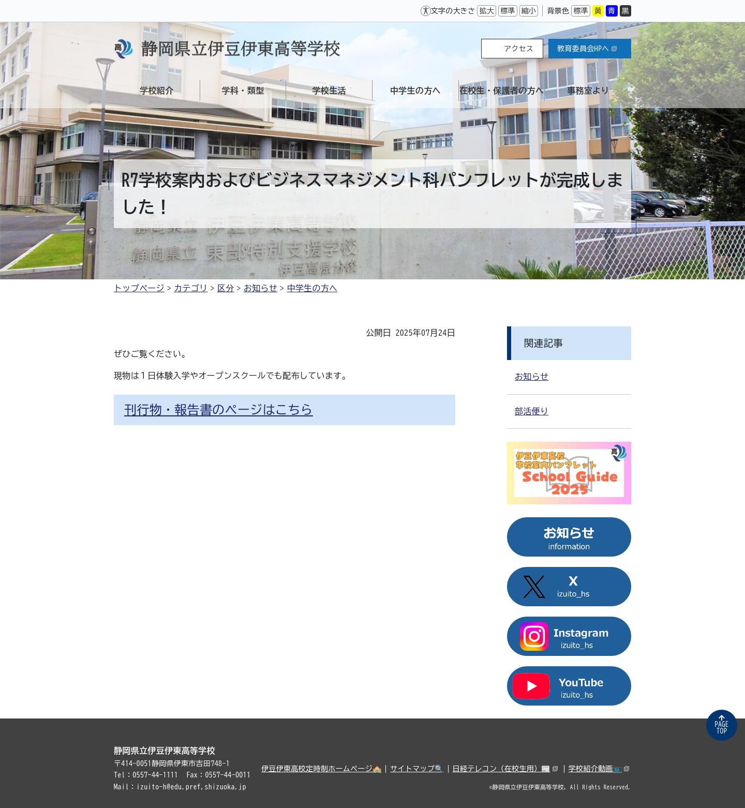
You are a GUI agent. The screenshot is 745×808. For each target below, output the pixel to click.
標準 (507, 10)
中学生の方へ (312, 288)
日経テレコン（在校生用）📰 (505, 768)
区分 (225, 288)
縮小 (529, 10)
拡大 (486, 10)
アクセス (518, 48)
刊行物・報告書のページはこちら (218, 409)
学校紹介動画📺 (599, 768)
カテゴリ (190, 288)
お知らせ (260, 288)
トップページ (139, 288)
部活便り (531, 411)
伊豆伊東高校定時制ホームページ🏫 (321, 768)
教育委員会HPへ (587, 48)
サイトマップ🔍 (416, 768)
